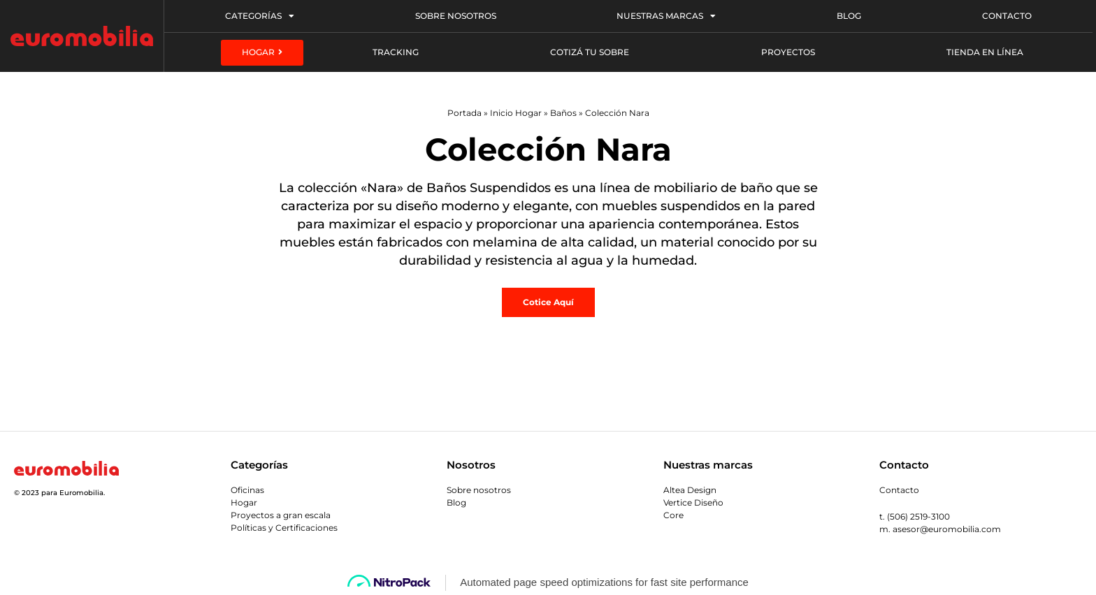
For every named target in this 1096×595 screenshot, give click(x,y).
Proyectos (788, 52)
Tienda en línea (984, 52)
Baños (563, 113)
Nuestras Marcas (666, 16)
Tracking (396, 52)
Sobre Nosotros (455, 15)
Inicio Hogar (516, 113)
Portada (464, 113)
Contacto (1007, 15)
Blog (849, 15)
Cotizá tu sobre (589, 52)
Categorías (259, 16)
